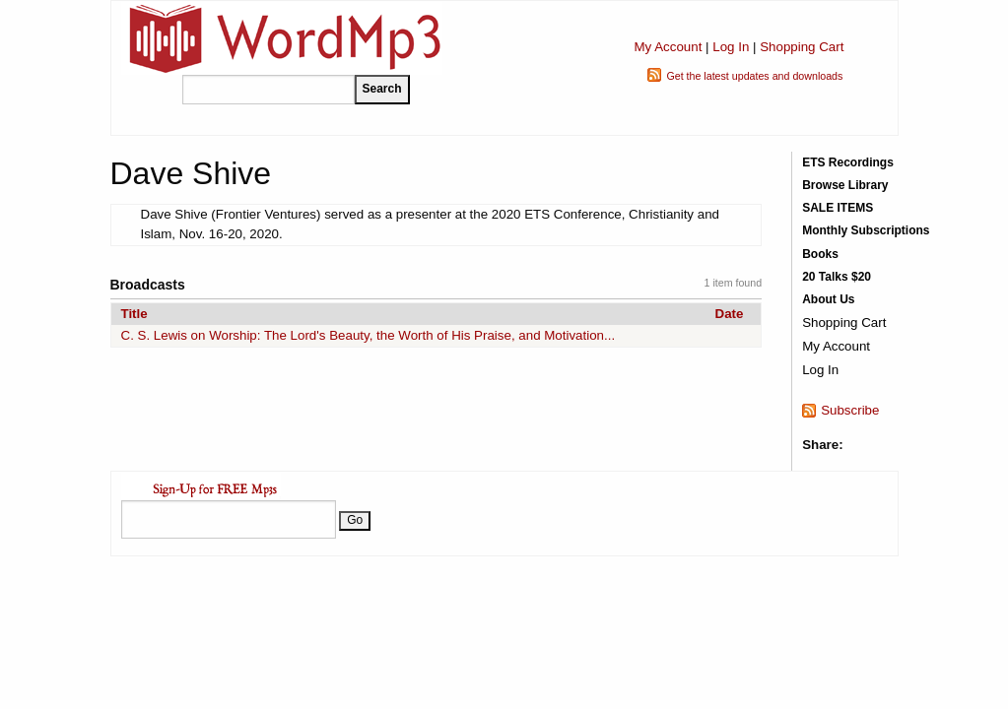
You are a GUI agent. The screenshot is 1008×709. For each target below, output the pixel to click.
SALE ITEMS (837, 208)
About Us (828, 299)
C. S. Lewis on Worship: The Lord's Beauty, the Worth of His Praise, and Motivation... (368, 335)
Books (820, 254)
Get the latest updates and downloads (754, 76)
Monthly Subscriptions (865, 230)
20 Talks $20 (836, 277)
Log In (730, 46)
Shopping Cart (801, 46)
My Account (668, 46)
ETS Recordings (848, 162)
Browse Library (845, 185)
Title (134, 313)
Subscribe (850, 410)
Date (729, 313)
